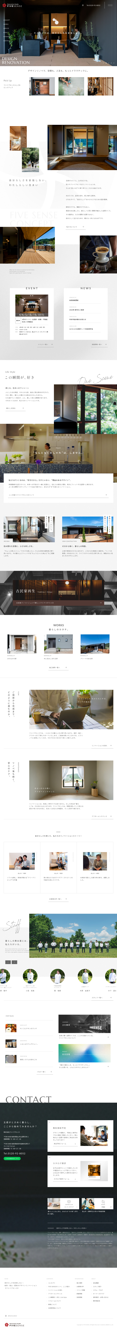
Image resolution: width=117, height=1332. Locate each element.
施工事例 (79, 1283)
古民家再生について (54, 1308)
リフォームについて (54, 1301)
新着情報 (79, 1294)
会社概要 (96, 1283)
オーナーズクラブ (98, 1294)
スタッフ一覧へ (97, 998)
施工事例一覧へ (54, 668)
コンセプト (51, 1283)
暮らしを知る (11, 408)
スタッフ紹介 (97, 1286)
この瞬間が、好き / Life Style (57, 1297)
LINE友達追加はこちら (12, 1158)
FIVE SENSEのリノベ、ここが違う (59, 1286)
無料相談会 (96, 1301)
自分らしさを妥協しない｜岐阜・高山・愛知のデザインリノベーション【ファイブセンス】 (21, 1285)
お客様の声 (80, 1286)
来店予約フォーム (60, 1144)
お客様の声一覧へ (55, 899)
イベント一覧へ (43, 344)
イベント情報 (81, 1290)
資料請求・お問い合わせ (100, 1297)
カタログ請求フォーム (61, 1179)
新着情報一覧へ (97, 344)
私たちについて (71, 227)
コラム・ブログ (98, 1290)
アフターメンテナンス (99, 816)
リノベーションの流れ (99, 746)
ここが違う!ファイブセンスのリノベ (21, 495)
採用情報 (79, 1297)
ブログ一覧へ (41, 1072)
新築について (52, 1304)
